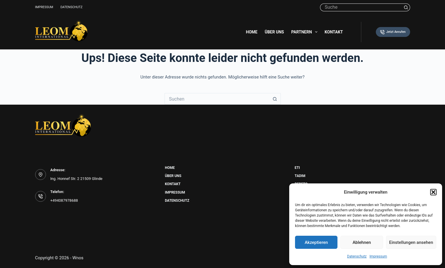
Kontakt (334, 32)
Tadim (300, 176)
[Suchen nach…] (361, 7)
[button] (433, 192)
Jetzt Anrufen (392, 32)
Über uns (274, 32)
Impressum (378, 256)
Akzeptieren (316, 242)
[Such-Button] (406, 7)
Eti (297, 168)
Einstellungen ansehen (411, 242)
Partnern (305, 31)
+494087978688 (64, 200)
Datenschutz (357, 256)
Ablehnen (362, 242)
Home (252, 32)
